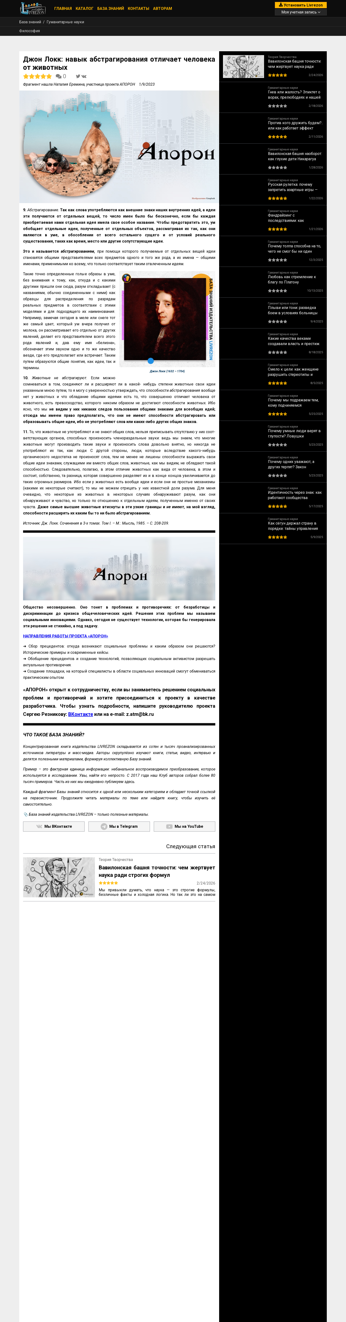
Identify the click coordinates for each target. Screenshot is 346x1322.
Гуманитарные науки (65, 22)
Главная (63, 8)
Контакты (138, 8)
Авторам (162, 8)
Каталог (84, 8)
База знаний (110, 8)
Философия (29, 31)
